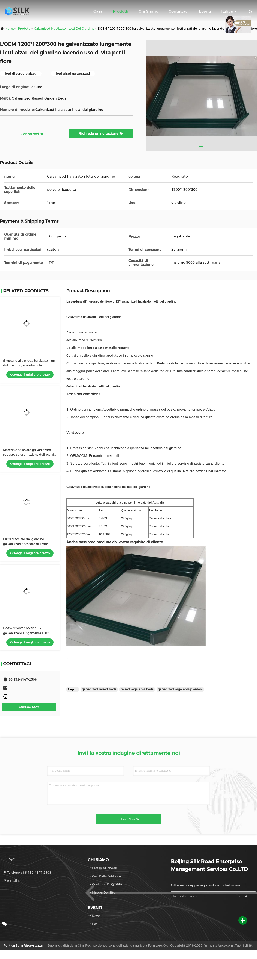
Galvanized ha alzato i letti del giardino (64, 28)
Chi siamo (148, 11)
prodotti (24, 28)
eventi (205, 11)
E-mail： (11, 881)
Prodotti (120, 11)
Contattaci (179, 11)
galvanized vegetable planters (180, 689)
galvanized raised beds (99, 689)
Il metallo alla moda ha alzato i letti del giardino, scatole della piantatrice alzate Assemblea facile (29, 365)
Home (10, 28)
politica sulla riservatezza (23, 945)
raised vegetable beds (137, 689)
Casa (98, 11)
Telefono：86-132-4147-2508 (27, 872)
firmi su (243, 896)
